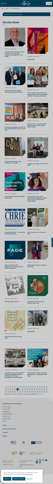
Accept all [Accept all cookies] (7, 478)
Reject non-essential (19, 478)
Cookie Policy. (29, 474)
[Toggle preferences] (29, 479)
